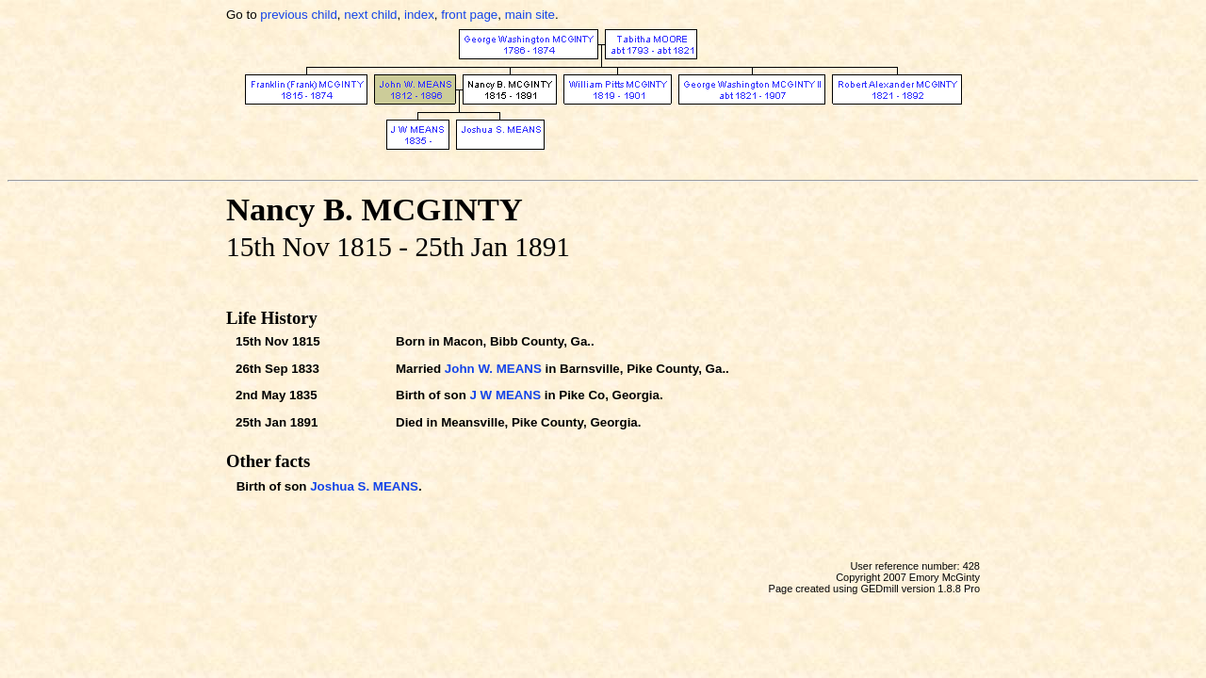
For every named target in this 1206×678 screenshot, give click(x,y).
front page (469, 15)
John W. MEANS (493, 369)
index (419, 15)
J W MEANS (505, 395)
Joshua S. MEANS (364, 486)
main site (530, 15)
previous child (298, 15)
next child (370, 15)
